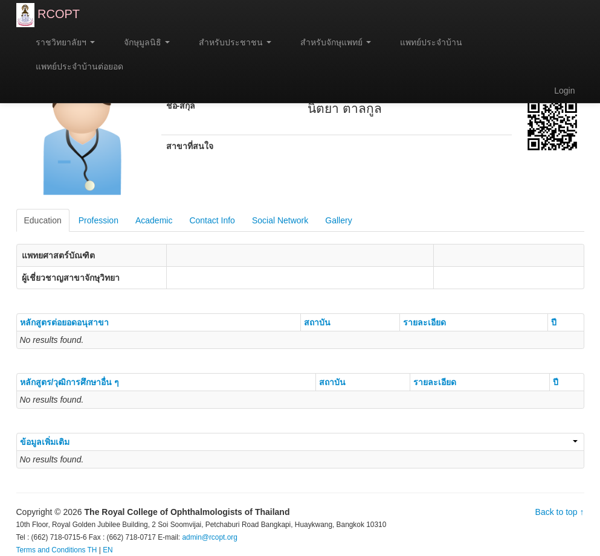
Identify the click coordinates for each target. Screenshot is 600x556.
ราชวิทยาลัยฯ (60, 42)
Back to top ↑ (559, 512)
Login (564, 90)
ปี (553, 322)
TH (92, 550)
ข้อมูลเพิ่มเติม (299, 442)
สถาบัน (317, 322)
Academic (153, 220)
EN (108, 550)
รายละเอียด (424, 322)
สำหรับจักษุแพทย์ (330, 42)
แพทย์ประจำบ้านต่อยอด (74, 66)
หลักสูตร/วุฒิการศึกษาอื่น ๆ (70, 382)
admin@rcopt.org (209, 537)
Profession (98, 220)
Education (43, 220)
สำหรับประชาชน (229, 42)
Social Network (280, 220)
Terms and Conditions (51, 550)
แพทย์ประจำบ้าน (425, 42)
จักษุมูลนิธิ (141, 42)
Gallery (338, 220)
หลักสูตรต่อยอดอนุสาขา (64, 322)
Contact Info (212, 220)
